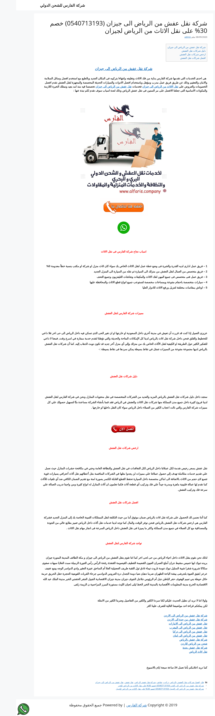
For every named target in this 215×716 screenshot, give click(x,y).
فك (186, 682)
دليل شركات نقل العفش (177, 50)
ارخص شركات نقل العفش (176, 54)
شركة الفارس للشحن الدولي (46, 5)
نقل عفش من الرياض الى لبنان (174, 635)
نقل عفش (113, 682)
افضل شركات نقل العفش (176, 58)
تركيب (150, 682)
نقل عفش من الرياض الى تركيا (174, 631)
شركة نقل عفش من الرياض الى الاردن (169, 615)
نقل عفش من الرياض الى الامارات (172, 623)
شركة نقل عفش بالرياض (177, 639)
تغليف (143, 682)
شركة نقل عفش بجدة (178, 647)
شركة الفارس (120, 704)
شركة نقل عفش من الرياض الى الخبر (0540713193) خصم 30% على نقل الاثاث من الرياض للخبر (145, 685)
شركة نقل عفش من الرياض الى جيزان (170, 47)
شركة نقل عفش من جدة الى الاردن (171, 619)
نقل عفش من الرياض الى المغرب (172, 627)
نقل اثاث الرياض (182, 651)
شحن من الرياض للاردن (178, 643)
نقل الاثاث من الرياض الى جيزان (144, 86)
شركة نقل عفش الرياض (129, 682)
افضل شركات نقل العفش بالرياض (169, 682)
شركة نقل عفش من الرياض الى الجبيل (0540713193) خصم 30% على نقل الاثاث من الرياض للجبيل (144, 688)
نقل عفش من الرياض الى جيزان (97, 86)
